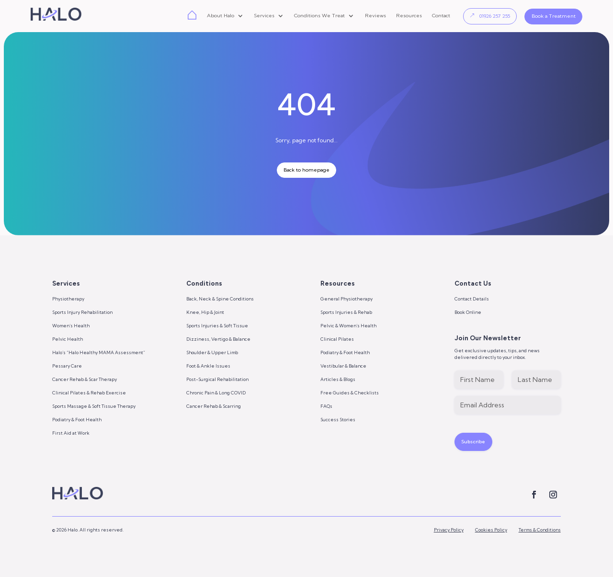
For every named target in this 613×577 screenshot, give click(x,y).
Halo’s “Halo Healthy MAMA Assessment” (98, 352)
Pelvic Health (67, 339)
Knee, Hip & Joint (205, 312)
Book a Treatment (554, 16)
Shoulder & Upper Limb (212, 352)
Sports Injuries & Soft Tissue (217, 325)
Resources (409, 16)
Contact (441, 16)
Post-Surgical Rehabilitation (217, 379)
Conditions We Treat (319, 16)
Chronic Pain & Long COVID (216, 392)
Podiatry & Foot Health (77, 419)
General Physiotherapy (346, 298)
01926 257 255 (494, 16)
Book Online (467, 312)
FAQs (326, 406)
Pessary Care (67, 366)
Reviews (375, 16)
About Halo (220, 16)
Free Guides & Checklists (349, 392)
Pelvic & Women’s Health (348, 325)
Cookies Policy (491, 533)
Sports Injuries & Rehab (346, 312)
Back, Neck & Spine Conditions (220, 298)
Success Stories (337, 419)
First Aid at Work (71, 433)
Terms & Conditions (540, 533)
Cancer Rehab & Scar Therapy (84, 379)
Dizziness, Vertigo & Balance (218, 339)
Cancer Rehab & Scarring (213, 406)
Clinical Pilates (337, 339)
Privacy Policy (449, 533)
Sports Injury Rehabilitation (82, 312)
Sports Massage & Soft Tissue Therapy (94, 406)
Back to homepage (306, 170)
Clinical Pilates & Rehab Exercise (89, 392)
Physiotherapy (68, 298)
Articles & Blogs (337, 379)
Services (264, 16)
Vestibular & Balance (343, 366)
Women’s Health (71, 325)
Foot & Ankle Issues (208, 366)
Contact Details (471, 298)
